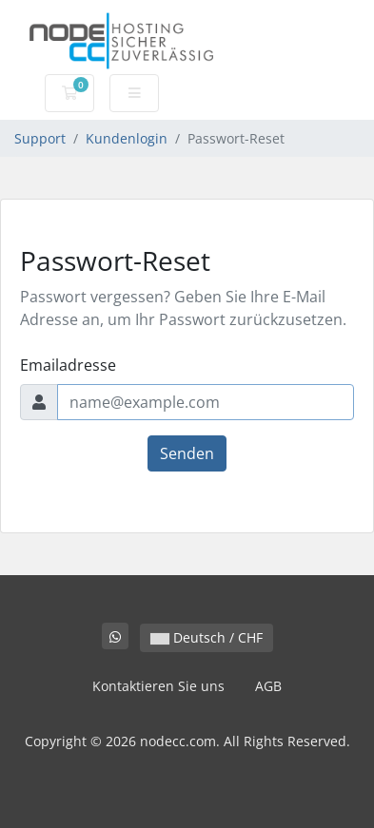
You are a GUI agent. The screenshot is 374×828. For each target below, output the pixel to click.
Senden (187, 453)
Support (40, 138)
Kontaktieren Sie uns (158, 686)
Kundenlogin (126, 138)
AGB (268, 686)
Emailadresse (68, 365)
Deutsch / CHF (206, 637)
